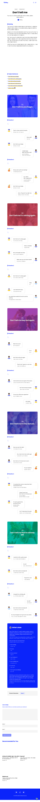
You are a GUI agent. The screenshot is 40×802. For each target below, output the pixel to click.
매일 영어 (16, 9)
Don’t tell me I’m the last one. (14, 83)
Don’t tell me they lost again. (14, 81)
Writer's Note (11, 88)
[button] (35, 2)
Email (3, 729)
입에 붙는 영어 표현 (22, 9)
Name (3, 724)
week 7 (22, 693)
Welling (20, 19)
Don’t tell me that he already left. (15, 85)
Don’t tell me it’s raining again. (15, 78)
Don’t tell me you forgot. (13, 76)
